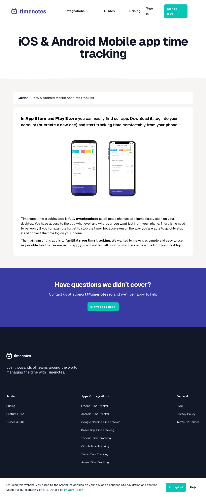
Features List (15, 414)
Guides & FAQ (15, 422)
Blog (180, 406)
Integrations (78, 11)
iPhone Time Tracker (94, 406)
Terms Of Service (188, 422)
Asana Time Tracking (95, 462)
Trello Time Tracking (94, 454)
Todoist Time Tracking (96, 438)
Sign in (149, 11)
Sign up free (172, 11)
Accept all (176, 487)
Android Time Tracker (95, 414)
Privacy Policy (186, 414)
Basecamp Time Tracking (97, 430)
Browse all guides (102, 306)
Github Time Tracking (95, 446)
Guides (109, 11)
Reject (195, 487)
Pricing (134, 11)
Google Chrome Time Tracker (100, 422)
